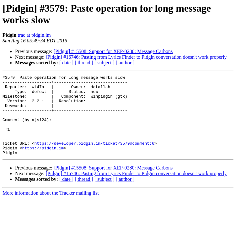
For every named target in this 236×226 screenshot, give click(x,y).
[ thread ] (84, 62)
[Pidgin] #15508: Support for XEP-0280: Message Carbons (113, 51)
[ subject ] (104, 62)
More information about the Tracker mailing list (51, 209)
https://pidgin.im (43, 163)
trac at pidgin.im (34, 35)
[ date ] (66, 62)
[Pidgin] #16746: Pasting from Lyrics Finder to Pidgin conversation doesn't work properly (136, 57)
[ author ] (125, 62)
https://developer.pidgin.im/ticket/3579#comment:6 (94, 157)
